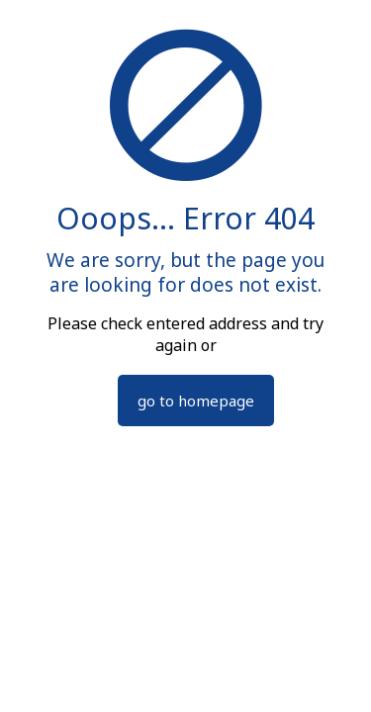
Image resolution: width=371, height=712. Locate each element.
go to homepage (196, 400)
